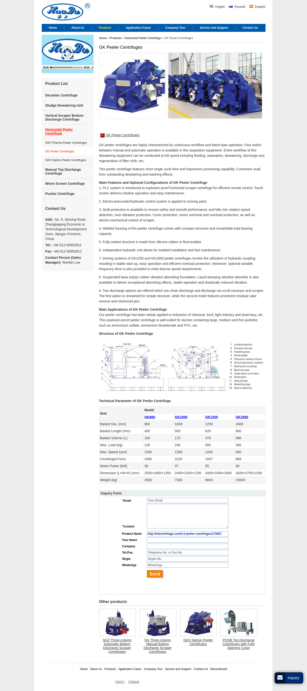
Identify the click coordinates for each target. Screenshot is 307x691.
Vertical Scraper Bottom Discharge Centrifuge (64, 117)
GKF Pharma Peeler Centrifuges (66, 142)
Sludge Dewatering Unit (64, 105)
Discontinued (218, 669)
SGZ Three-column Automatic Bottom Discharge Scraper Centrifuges (117, 646)
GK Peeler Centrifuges (120, 135)
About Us (96, 669)
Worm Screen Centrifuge (65, 183)
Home (103, 38)
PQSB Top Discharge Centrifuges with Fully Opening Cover (239, 644)
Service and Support (178, 669)
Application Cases (129, 669)
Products (116, 38)
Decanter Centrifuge (61, 95)
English (217, 6)
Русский (237, 6)
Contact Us (55, 208)
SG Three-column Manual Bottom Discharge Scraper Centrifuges (158, 646)
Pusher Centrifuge (60, 194)
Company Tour (153, 669)
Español (257, 6)
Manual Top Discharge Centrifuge (63, 171)
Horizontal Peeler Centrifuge (143, 38)
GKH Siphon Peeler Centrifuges (198, 642)
